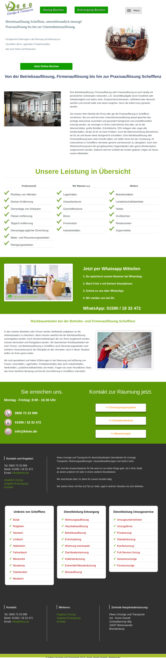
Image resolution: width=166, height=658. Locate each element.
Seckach (18, 532)
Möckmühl (19, 559)
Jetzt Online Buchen (46, 66)
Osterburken (20, 572)
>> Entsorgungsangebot (121, 407)
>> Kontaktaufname (121, 420)
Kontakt (8, 487)
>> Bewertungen (121, 433)
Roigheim (18, 526)
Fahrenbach (20, 552)
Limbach (18, 539)
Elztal (16, 519)
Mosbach (18, 578)
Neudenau (19, 565)
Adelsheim (19, 546)
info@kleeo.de (20, 472)
